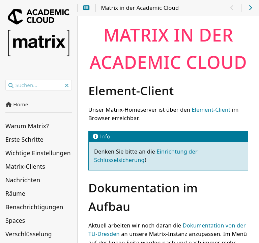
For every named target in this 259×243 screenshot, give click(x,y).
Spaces (15, 220)
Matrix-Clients (25, 166)
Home (16, 104)
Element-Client (211, 109)
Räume (15, 193)
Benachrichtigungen (34, 207)
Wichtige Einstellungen (38, 153)
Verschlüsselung (28, 234)
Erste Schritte (24, 139)
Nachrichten (22, 180)
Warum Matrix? (27, 126)
